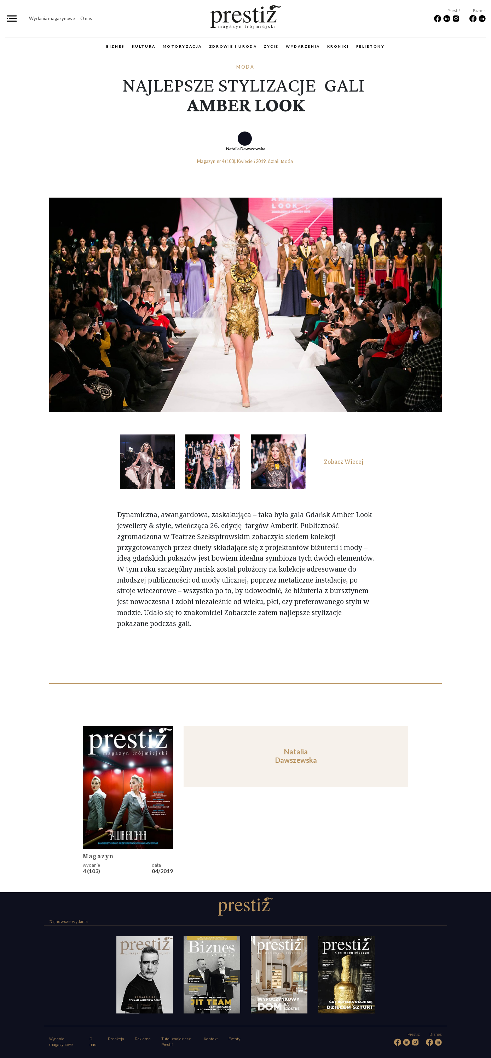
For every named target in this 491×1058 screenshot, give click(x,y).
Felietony (370, 46)
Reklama (143, 1039)
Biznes (115, 46)
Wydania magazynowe (52, 18)
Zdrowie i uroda (233, 46)
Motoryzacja (182, 46)
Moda (245, 67)
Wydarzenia (303, 46)
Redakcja (116, 1039)
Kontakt (211, 1039)
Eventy (234, 1039)
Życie (271, 46)
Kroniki (338, 46)
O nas (86, 18)
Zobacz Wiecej (343, 462)
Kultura (144, 46)
